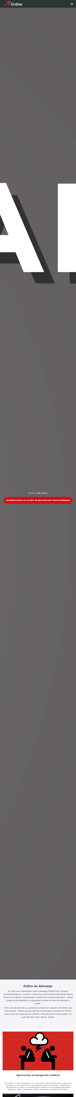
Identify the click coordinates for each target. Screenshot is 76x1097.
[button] (71, 4)
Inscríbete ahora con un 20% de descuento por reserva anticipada (38, 500)
